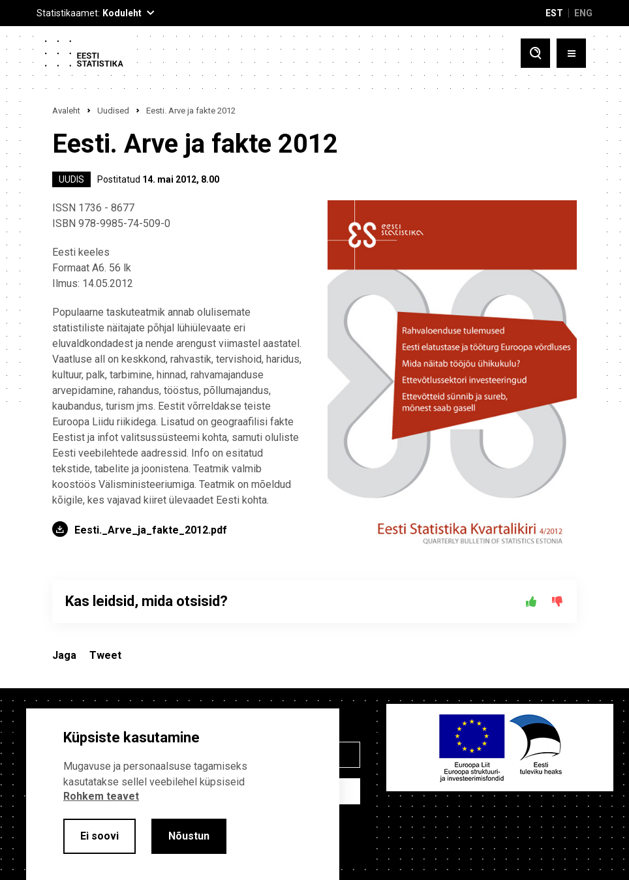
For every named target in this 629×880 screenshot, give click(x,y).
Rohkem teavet (101, 796)
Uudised (113, 110)
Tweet (105, 655)
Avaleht (66, 110)
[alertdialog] (182, 794)
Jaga (64, 655)
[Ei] (557, 601)
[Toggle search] (535, 53)
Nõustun (188, 836)
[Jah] (531, 601)
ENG (583, 13)
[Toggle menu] (571, 53)
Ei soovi (99, 836)
